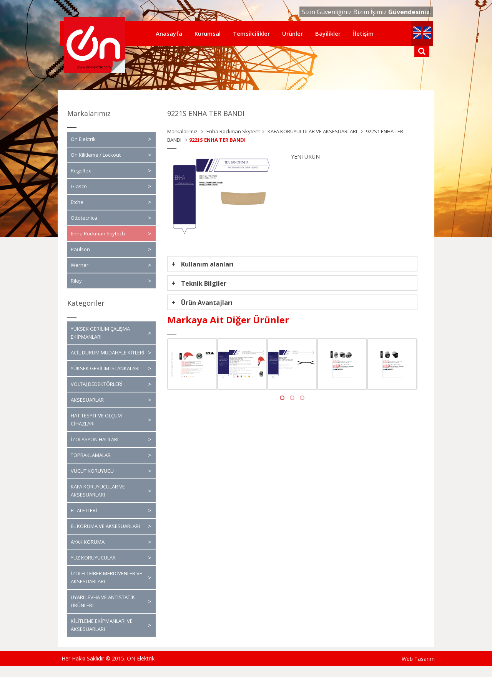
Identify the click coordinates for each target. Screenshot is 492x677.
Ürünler (292, 33)
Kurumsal (207, 33)
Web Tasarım (418, 658)
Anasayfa (169, 33)
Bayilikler (328, 33)
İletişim (363, 33)
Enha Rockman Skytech (233, 131)
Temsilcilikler (251, 33)
